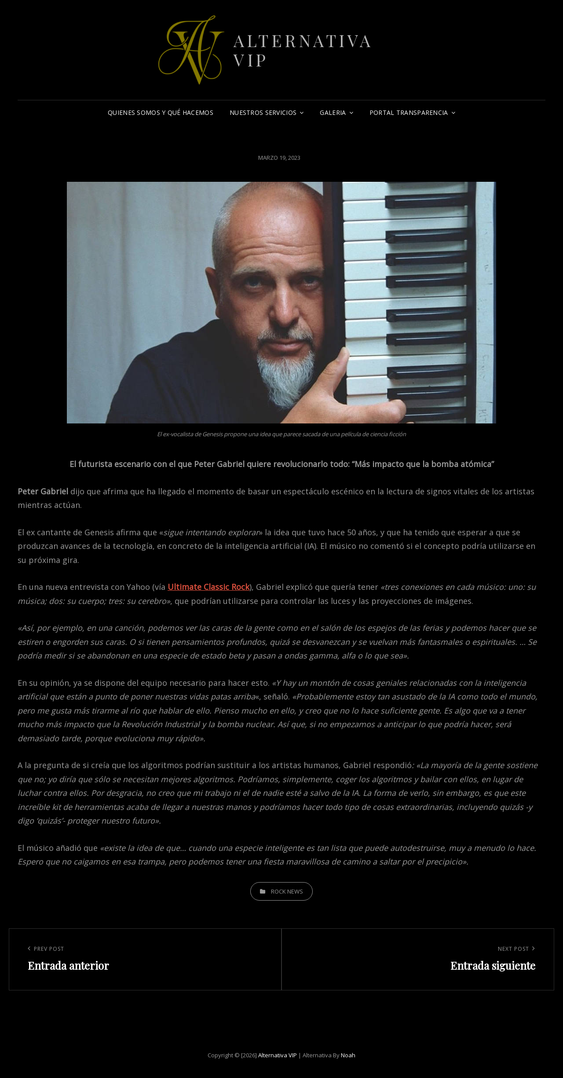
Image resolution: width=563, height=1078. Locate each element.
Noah (348, 1055)
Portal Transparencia (408, 112)
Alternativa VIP (303, 50)
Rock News (287, 891)
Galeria (333, 112)
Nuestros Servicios (263, 112)
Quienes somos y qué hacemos (160, 112)
